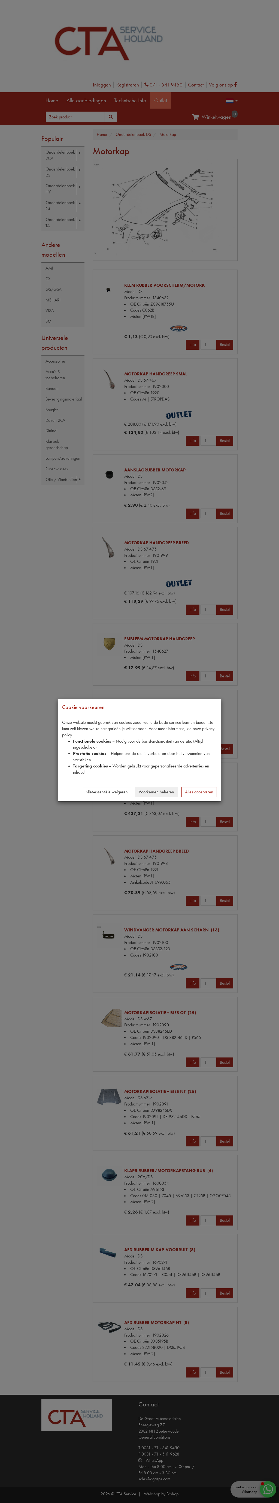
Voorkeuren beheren (156, 792)
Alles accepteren (199, 792)
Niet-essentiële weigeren (107, 792)
